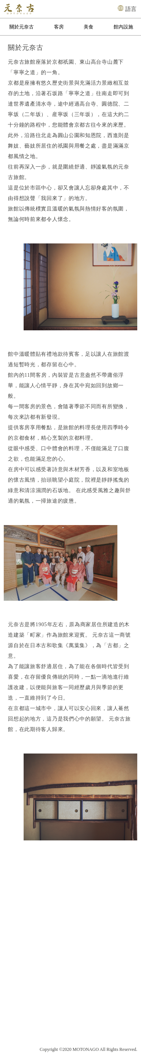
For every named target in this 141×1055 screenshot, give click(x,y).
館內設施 (123, 27)
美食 (88, 27)
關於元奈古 (21, 27)
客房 (59, 27)
